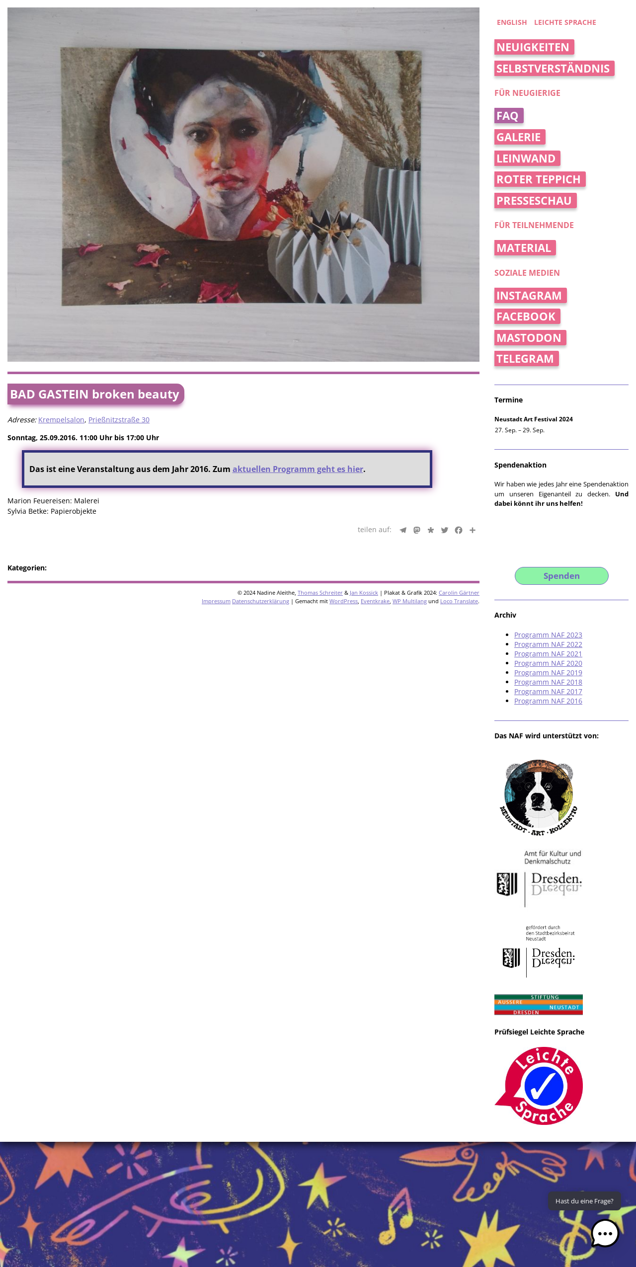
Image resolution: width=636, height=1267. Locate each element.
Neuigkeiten (532, 47)
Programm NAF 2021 (548, 653)
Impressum (216, 601)
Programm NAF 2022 (548, 644)
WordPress (343, 601)
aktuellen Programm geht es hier (298, 469)
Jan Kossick (364, 592)
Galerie (518, 137)
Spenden (562, 575)
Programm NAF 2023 (548, 634)
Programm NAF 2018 (548, 682)
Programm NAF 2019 (548, 672)
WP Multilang (410, 601)
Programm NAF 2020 (548, 663)
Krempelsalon (61, 419)
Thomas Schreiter (320, 592)
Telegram (525, 358)
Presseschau (534, 200)
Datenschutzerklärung (260, 601)
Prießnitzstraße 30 (119, 419)
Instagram (529, 295)
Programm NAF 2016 (548, 701)
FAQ (507, 115)
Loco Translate (459, 601)
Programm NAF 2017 (548, 691)
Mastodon (528, 337)
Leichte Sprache (565, 22)
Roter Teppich (538, 179)
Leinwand (526, 158)
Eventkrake (375, 601)
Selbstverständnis (553, 68)
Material (523, 247)
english (512, 22)
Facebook (526, 316)
